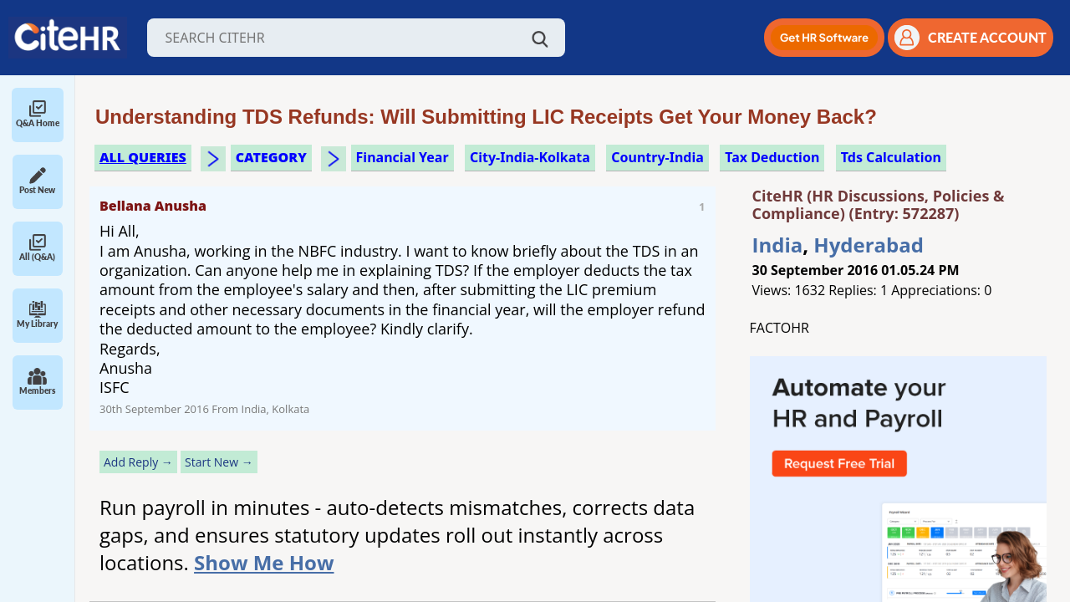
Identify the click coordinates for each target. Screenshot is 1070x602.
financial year (402, 157)
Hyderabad (868, 244)
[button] (824, 37)
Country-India (657, 157)
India (777, 244)
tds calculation (891, 157)
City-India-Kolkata (530, 157)
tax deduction (772, 157)
